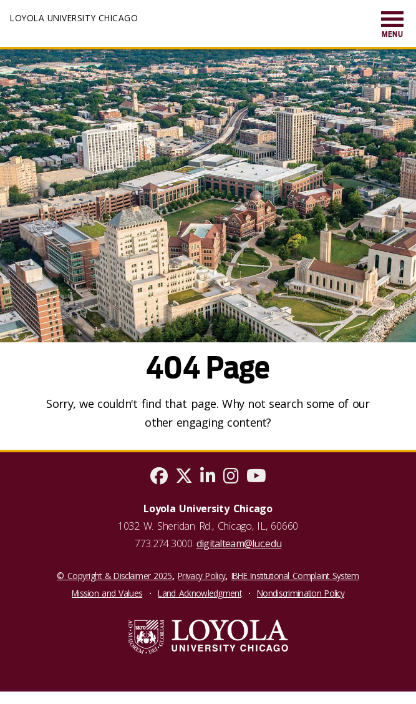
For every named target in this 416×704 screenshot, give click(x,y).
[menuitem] (392, 25)
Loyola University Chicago (74, 18)
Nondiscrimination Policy (300, 593)
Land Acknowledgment (199, 593)
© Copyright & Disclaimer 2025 (114, 576)
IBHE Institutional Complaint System (295, 576)
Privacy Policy (201, 576)
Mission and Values (107, 593)
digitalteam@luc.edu (238, 543)
